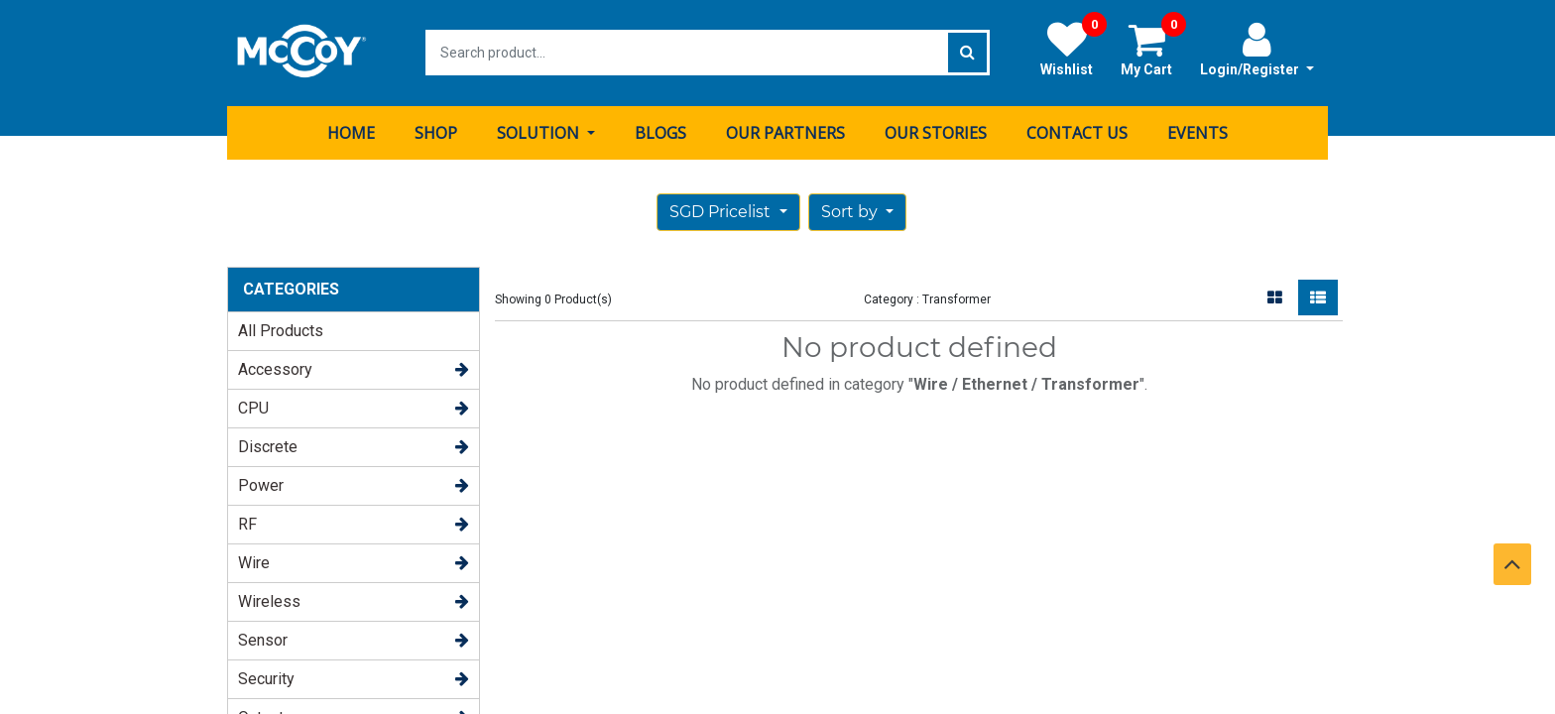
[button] (857, 211)
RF (247, 523)
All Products (280, 329)
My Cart (1153, 48)
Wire (254, 561)
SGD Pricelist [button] (722, 210)
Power (261, 484)
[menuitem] (351, 132)
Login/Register (1257, 48)
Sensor (263, 639)
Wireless (269, 600)
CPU (253, 407)
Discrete (268, 445)
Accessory (275, 368)
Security (266, 677)
